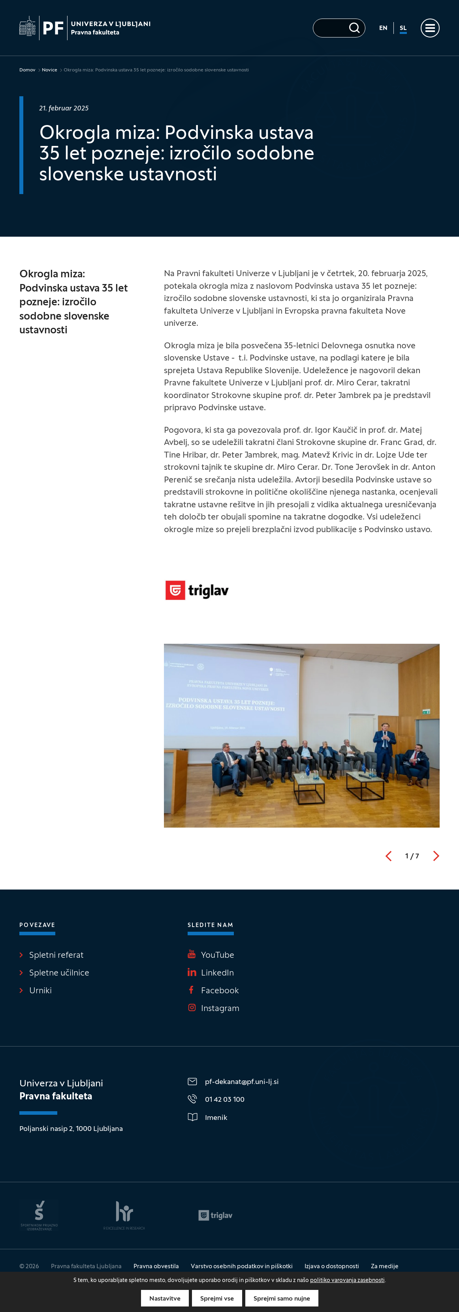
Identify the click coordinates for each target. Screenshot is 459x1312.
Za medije (385, 1266)
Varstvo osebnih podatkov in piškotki (242, 1266)
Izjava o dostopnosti (332, 1266)
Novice (49, 70)
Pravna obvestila (156, 1266)
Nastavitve (165, 1299)
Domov (27, 70)
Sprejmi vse (217, 1299)
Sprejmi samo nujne (282, 1299)
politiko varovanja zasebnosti (347, 1280)
